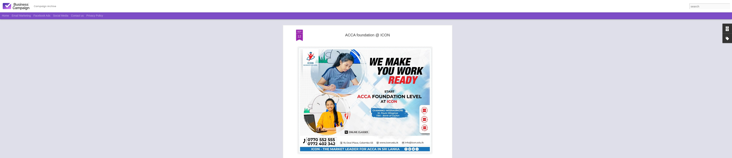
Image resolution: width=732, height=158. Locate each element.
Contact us (77, 15)
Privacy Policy (94, 15)
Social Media (60, 15)
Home (5, 15)
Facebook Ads (42, 15)
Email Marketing (21, 15)
